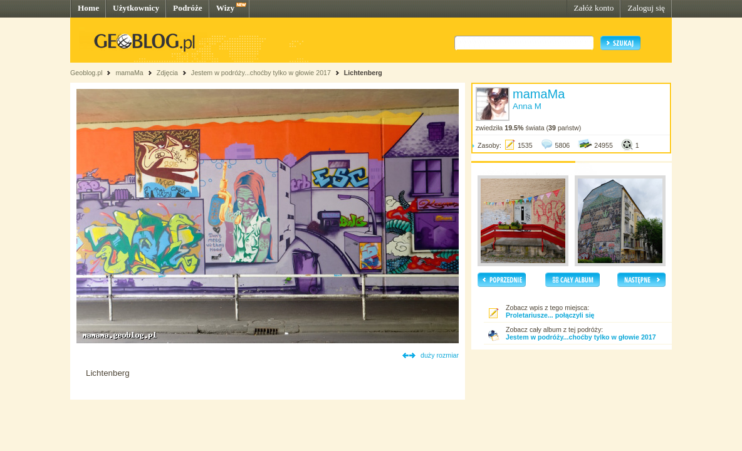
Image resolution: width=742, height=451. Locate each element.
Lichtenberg (363, 72)
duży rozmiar (440, 355)
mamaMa (129, 72)
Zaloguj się (646, 8)
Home (88, 8)
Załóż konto (593, 8)
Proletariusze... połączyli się (550, 315)
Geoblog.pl (86, 72)
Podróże (187, 8)
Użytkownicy (136, 8)
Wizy (225, 8)
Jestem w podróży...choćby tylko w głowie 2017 (261, 72)
